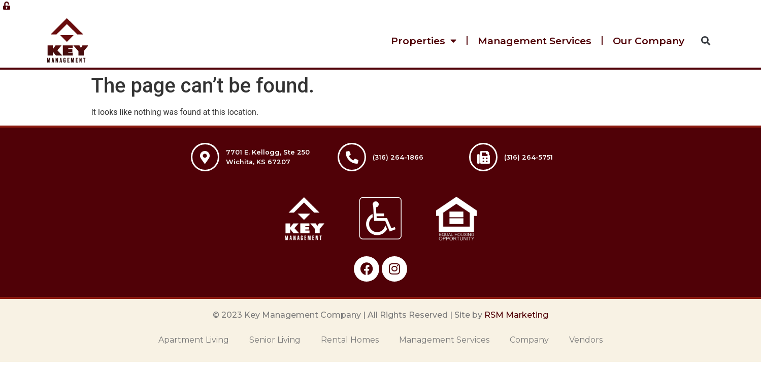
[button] (705, 40)
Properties (423, 40)
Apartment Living (193, 340)
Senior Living (275, 340)
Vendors (586, 340)
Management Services (534, 41)
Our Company (648, 41)
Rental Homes (350, 340)
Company (529, 340)
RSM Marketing (516, 315)
